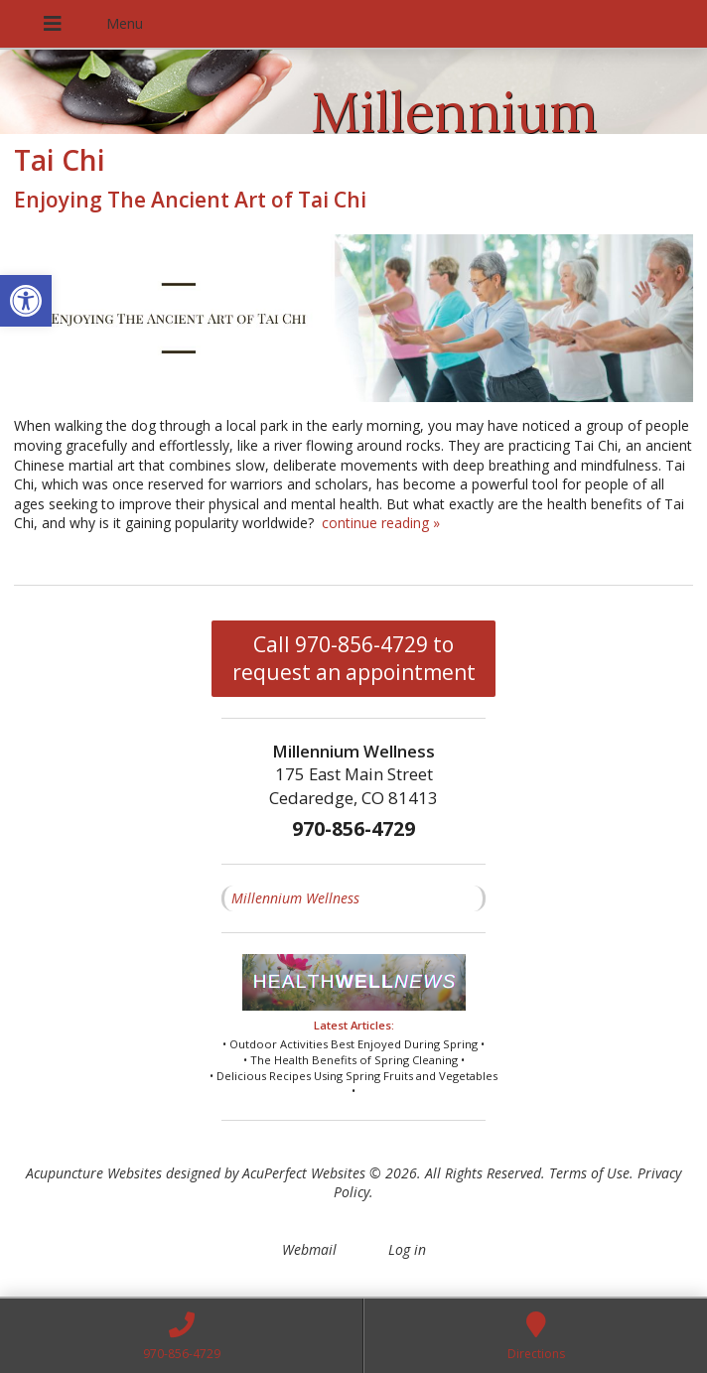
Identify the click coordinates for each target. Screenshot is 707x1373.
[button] (26, 301)
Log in (407, 1249)
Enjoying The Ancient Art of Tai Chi (190, 199)
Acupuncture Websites (94, 1173)
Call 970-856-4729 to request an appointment (354, 658)
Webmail (309, 1249)
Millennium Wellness (295, 898)
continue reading (381, 522)
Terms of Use (589, 1173)
